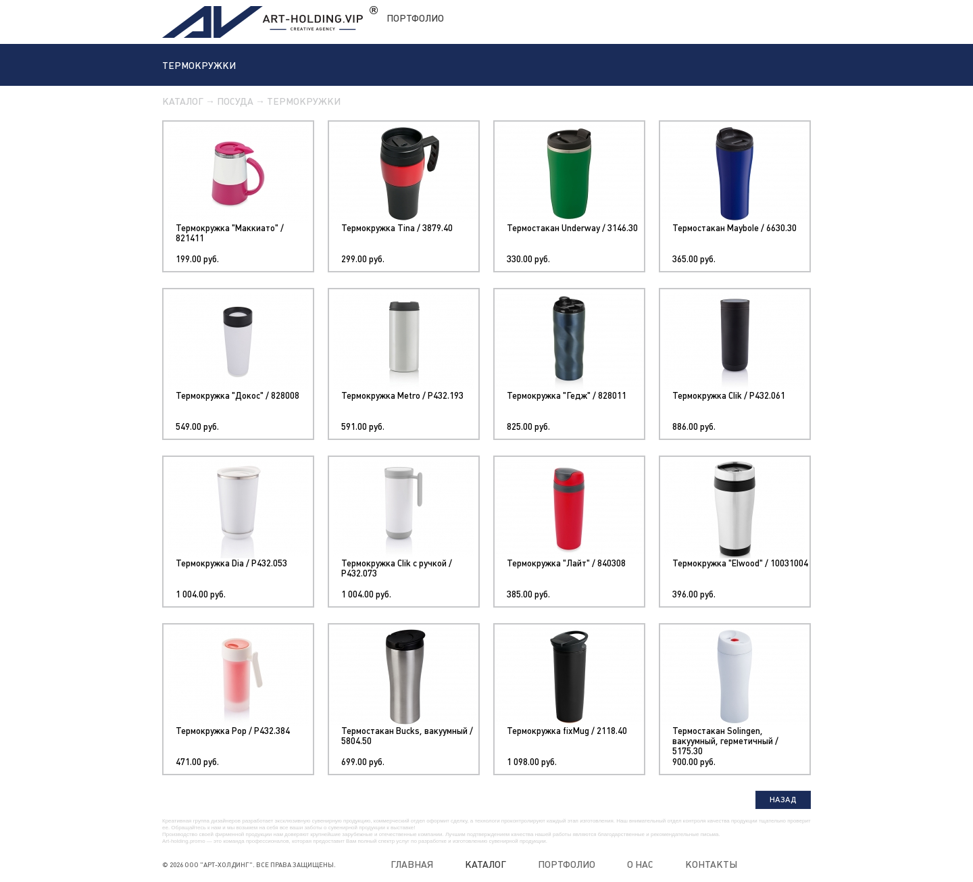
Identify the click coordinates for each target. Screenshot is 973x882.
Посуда (235, 101)
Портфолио (415, 18)
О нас (640, 864)
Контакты (711, 864)
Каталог (182, 101)
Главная (412, 864)
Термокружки (304, 101)
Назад (783, 799)
